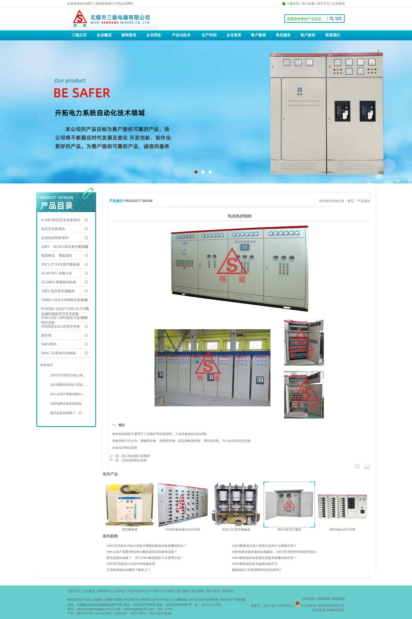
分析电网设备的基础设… (67, 403)
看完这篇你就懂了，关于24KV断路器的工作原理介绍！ (144, 557)
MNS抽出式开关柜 (342, 529)
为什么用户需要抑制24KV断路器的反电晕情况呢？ (141, 551)
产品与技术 (181, 35)
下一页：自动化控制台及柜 (128, 460)
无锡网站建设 (335, 610)
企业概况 (104, 35)
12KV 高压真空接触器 (58, 291)
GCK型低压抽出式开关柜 (183, 529)
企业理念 (153, 35)
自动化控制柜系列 (55, 238)
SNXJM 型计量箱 (289, 529)
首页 (350, 201)
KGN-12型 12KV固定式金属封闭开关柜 (64, 318)
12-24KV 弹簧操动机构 (58, 282)
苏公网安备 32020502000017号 (322, 605)
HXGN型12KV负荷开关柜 (60, 327)
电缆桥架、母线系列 (56, 256)
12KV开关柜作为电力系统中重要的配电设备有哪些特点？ (146, 545)
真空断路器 (130, 529)
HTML (169, 609)
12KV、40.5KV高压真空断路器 (64, 247)
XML (160, 609)
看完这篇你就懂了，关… (67, 413)
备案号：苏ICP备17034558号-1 (273, 605)
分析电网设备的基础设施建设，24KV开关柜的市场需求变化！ (275, 551)
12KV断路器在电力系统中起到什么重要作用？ (264, 545)
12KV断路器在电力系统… (67, 384)
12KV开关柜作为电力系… (67, 375)
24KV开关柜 (160, 599)
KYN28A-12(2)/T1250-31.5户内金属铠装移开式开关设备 (65, 309)
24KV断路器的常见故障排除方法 (255, 563)
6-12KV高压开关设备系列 (60, 220)
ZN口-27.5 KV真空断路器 (60, 264)
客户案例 (258, 35)
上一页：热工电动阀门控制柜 (129, 456)
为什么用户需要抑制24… (67, 394)
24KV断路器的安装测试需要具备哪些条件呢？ (264, 557)
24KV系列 (48, 344)
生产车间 (209, 35)
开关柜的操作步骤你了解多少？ (128, 569)
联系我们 (332, 35)
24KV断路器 (142, 599)
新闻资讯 (128, 35)
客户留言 (307, 35)
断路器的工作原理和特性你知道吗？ (257, 569)
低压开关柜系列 (53, 229)
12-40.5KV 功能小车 (56, 273)
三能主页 (79, 35)
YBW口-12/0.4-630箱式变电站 (64, 300)
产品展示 (364, 201)
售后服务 (283, 35)
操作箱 (46, 335)
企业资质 (233, 35)
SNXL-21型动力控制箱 (58, 353)
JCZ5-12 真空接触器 (236, 529)
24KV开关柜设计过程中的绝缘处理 (130, 563)
